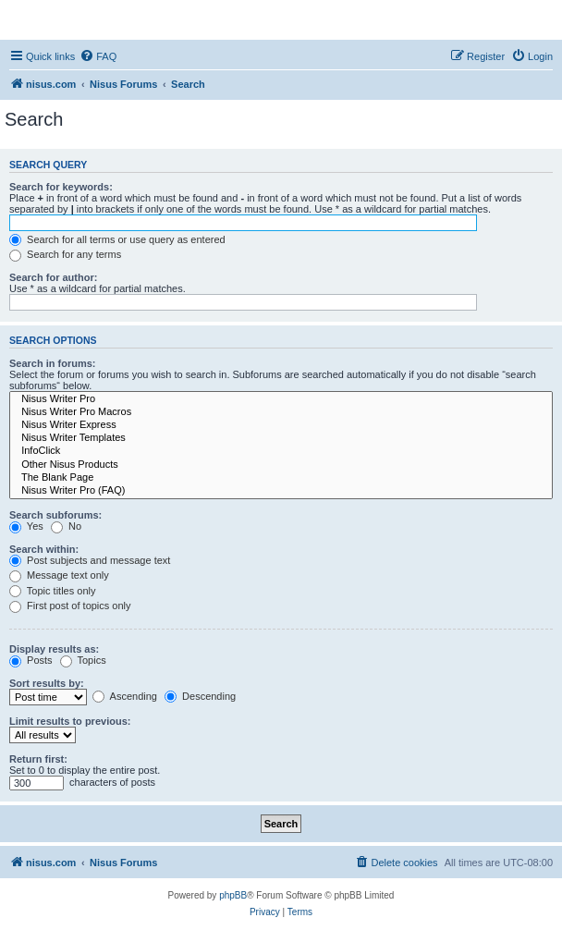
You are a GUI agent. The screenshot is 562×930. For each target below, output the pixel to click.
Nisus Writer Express (281, 425)
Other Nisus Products (281, 465)
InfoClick (281, 451)
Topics (83, 660)
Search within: (44, 549)
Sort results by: (46, 683)
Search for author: (53, 277)
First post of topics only (70, 605)
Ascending (124, 696)
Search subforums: (55, 514)
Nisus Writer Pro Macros (281, 412)
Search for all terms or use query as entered (117, 239)
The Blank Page (281, 477)
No (66, 526)
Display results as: (54, 649)
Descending (200, 696)
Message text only (59, 575)
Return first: (38, 759)
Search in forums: (52, 363)
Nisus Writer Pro (281, 399)
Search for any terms (65, 254)
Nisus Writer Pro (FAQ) (281, 490)
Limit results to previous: (69, 721)
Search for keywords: (61, 186)
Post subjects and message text (89, 560)
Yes (26, 526)
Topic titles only (52, 590)
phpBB (233, 895)
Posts (31, 660)
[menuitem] (97, 56)
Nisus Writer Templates (281, 438)
